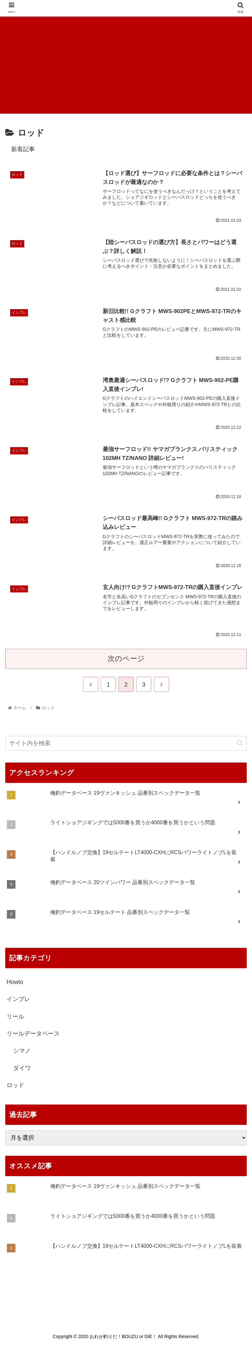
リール (15, 1016)
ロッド (15, 1085)
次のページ (126, 658)
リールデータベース (33, 1033)
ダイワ (22, 1068)
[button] (240, 743)
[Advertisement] (126, 64)
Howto (15, 982)
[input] (126, 743)
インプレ (18, 999)
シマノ (22, 1050)
